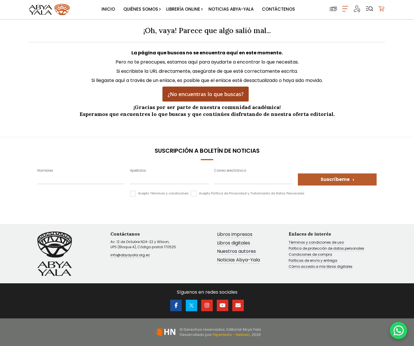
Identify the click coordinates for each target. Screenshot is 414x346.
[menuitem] (108, 9)
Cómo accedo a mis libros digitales (320, 266)
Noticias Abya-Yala (238, 260)
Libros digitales (233, 243)
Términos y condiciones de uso (316, 242)
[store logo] (49, 9)
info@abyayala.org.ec (130, 255)
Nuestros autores (236, 251)
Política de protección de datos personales (326, 248)
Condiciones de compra (310, 254)
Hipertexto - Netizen (231, 334)
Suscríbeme (337, 179)
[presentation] (81, 202)
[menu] (198, 9)
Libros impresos (234, 235)
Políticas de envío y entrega (313, 260)
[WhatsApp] (398, 330)
